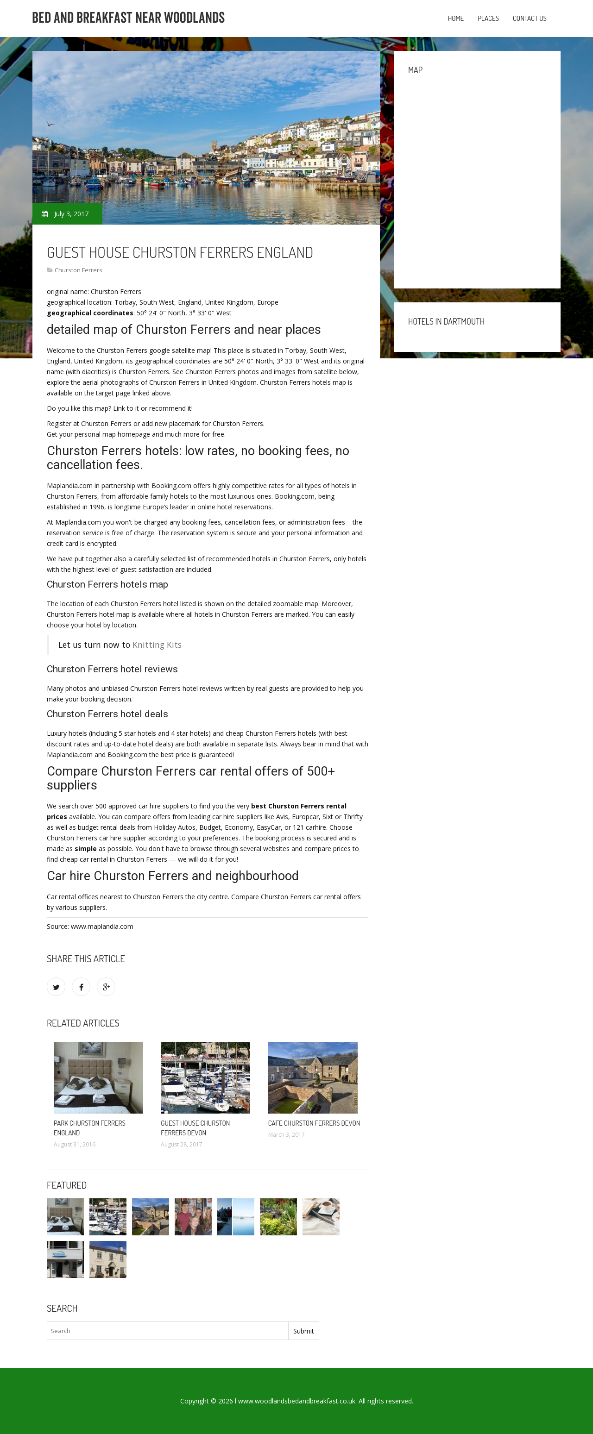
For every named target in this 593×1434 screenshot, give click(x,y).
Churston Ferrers (78, 270)
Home (456, 18)
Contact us (530, 18)
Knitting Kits (157, 644)
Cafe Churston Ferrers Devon (314, 1123)
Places (488, 18)
